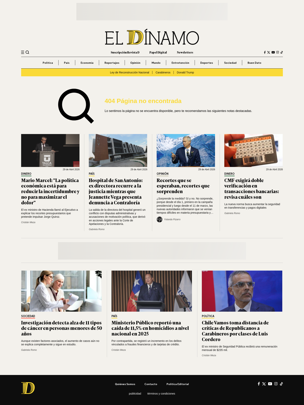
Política (48, 62)
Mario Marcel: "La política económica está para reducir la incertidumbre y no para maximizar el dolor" (50, 191)
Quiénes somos (125, 384)
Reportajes (111, 62)
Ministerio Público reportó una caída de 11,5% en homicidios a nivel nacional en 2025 (150, 328)
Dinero (26, 173)
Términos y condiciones (161, 393)
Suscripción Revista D (125, 52)
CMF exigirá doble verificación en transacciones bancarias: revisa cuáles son (251, 188)
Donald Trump (185, 72)
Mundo (156, 62)
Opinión (135, 62)
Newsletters (185, 52)
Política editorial (178, 384)
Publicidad (135, 393)
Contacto (150, 384)
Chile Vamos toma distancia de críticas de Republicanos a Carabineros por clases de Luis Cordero (235, 330)
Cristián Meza (28, 222)
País (66, 62)
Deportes (206, 62)
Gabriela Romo (96, 229)
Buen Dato (254, 62)
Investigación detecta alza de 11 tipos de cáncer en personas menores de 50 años (61, 328)
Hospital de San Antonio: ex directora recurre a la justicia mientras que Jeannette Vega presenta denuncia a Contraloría (116, 191)
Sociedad (230, 62)
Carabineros (162, 72)
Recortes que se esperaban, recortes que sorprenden (183, 186)
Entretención (180, 62)
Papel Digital (158, 52)
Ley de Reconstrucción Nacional (129, 72)
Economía (87, 62)
